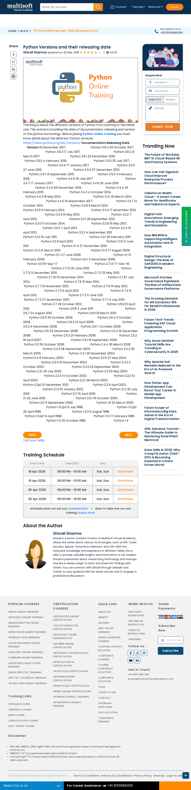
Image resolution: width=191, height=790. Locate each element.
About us (104, 612)
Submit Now (162, 127)
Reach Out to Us (15, 785)
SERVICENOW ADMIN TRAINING (27, 632)
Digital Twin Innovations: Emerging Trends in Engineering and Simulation (161, 219)
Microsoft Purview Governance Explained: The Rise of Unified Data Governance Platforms (162, 283)
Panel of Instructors (136, 632)
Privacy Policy (143, 775)
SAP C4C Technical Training (27, 678)
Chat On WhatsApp (186, 226)
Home (12, 31)
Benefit (103, 617)
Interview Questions (105, 705)
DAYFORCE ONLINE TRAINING (25, 617)
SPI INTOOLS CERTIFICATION (70, 671)
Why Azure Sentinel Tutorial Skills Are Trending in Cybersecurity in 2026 (161, 346)
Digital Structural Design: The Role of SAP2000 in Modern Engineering (159, 262)
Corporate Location (106, 679)
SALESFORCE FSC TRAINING (25, 672)
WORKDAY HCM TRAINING (24, 637)
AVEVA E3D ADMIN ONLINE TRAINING (24, 645)
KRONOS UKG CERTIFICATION (71, 686)
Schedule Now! (78, 508)
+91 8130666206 (171, 33)
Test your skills (33, 440)
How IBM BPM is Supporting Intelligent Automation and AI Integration (160, 240)
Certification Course (23, 720)
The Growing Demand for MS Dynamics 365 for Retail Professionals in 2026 (162, 304)
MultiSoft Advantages (136, 613)
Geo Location (108, 712)
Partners (135, 639)
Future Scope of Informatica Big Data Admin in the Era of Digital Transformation (161, 413)
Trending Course (20, 709)
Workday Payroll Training (71, 697)
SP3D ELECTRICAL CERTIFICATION (63, 664)
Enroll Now (125, 471)
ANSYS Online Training (23, 612)
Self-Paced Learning (105, 630)
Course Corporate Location (105, 668)
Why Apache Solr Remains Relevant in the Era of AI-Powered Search (162, 367)
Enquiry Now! (86, 513)
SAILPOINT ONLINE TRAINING (25, 652)
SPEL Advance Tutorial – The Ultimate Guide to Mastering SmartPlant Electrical (162, 434)
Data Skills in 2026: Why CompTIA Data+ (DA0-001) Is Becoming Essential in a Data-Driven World (162, 457)
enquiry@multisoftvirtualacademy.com (151, 678)
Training (138, 6)
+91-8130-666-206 (138, 674)
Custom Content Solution (110, 648)
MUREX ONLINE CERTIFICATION (72, 691)
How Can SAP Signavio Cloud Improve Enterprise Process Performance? (161, 177)
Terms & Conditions (86, 775)
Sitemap (159, 775)
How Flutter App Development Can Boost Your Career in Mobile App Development (160, 390)
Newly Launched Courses (109, 639)
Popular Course (19, 704)
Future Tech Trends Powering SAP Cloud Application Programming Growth (161, 325)
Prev (32, 435)
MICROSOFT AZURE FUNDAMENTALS (64, 636)
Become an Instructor (136, 623)
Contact (104, 698)
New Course (16, 715)
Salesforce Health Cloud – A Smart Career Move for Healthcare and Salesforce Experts (162, 198)
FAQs (101, 687)
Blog (24, 31)
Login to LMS (107, 692)
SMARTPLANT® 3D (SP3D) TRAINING (23, 624)
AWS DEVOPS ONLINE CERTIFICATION (66, 618)
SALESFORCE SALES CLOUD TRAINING (24, 665)
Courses (118, 7)
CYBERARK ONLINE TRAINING (25, 657)
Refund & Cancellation (116, 775)
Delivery (103, 623)
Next (128, 435)
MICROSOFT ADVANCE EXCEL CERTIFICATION (71, 654)
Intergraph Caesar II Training (67, 704)
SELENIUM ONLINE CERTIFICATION (64, 678)
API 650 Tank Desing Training (27, 683)
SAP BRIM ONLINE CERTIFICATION (63, 645)
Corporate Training (106, 720)
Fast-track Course (21, 726)
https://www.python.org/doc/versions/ (52, 143)
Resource (155, 6)
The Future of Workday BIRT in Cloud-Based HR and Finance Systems (162, 158)
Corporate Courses (106, 657)
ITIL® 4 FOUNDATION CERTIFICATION (65, 627)
